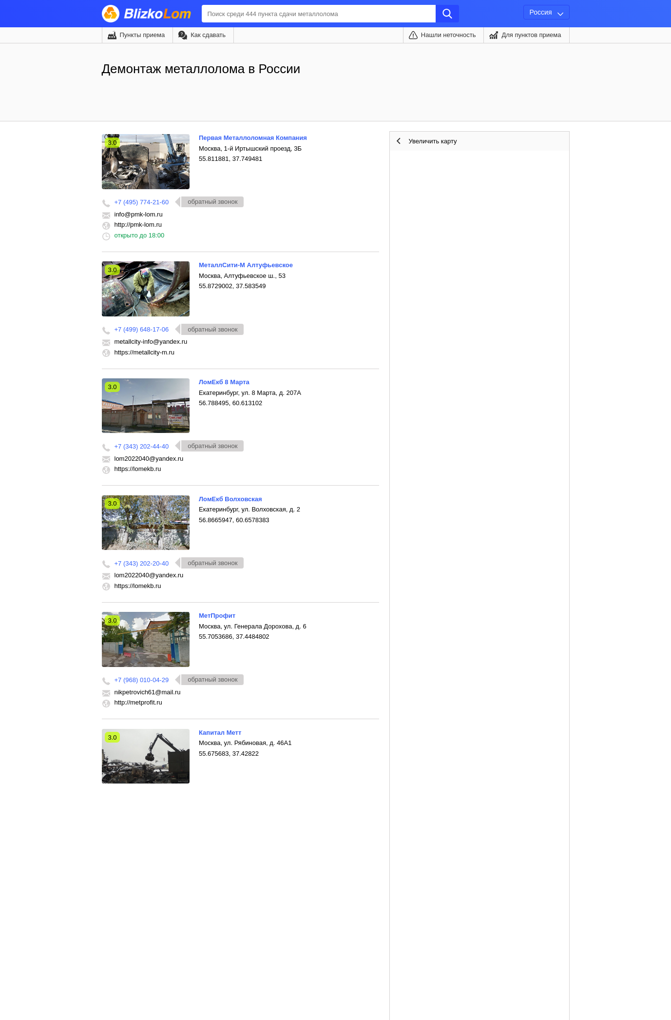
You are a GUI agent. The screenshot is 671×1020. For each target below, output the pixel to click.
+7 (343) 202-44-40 (142, 446)
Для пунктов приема (531, 35)
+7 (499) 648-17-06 (142, 329)
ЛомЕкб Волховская (230, 499)
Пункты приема (142, 35)
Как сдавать (208, 35)
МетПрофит (217, 615)
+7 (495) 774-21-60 (142, 202)
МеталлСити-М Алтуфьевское (246, 265)
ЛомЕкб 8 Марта (224, 382)
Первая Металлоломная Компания (253, 137)
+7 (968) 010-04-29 (142, 680)
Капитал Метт (220, 732)
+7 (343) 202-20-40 (142, 563)
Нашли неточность (448, 35)
